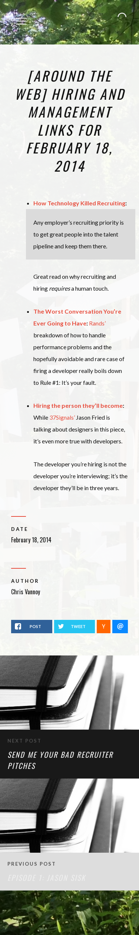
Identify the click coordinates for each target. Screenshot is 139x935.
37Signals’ (62, 417)
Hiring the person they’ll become (78, 405)
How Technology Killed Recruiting (79, 203)
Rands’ (97, 323)
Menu (23, 16)
